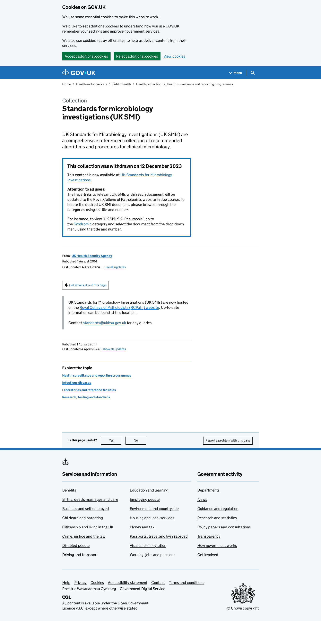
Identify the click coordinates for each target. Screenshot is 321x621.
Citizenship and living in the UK (87, 527)
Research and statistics (217, 517)
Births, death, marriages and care (90, 499)
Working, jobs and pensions (152, 554)
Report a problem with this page (228, 440)
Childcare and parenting (82, 517)
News (202, 499)
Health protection (149, 84)
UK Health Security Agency (92, 256)
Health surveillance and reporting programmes (200, 84)
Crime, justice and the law (83, 536)
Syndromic (83, 224)
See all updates (115, 267)
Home (66, 84)
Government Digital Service (142, 588)
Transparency (208, 536)
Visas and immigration (148, 545)
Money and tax (142, 527)
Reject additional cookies (137, 56)
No (140, 440)
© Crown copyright (243, 608)
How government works (217, 545)
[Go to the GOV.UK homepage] (78, 73)
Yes (115, 440)
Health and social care (91, 84)
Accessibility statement (127, 582)
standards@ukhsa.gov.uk (104, 322)
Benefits (69, 490)
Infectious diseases (76, 383)
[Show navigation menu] (235, 73)
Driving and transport (80, 554)
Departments (208, 490)
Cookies (97, 582)
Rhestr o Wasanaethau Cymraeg (89, 588)
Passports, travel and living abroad (159, 536)
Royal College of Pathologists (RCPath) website (119, 307)
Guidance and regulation (217, 508)
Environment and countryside (154, 508)
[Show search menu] (252, 73)
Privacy (80, 582)
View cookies (174, 56)
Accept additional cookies (86, 56)
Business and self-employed (85, 508)
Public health (121, 84)
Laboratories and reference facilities (89, 390)
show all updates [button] (113, 349)
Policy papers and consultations (224, 527)
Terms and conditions (186, 582)
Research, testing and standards (86, 397)
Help (66, 582)
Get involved (207, 554)
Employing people (145, 499)
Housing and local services (152, 517)
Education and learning (149, 490)
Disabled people (76, 545)
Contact (158, 582)
